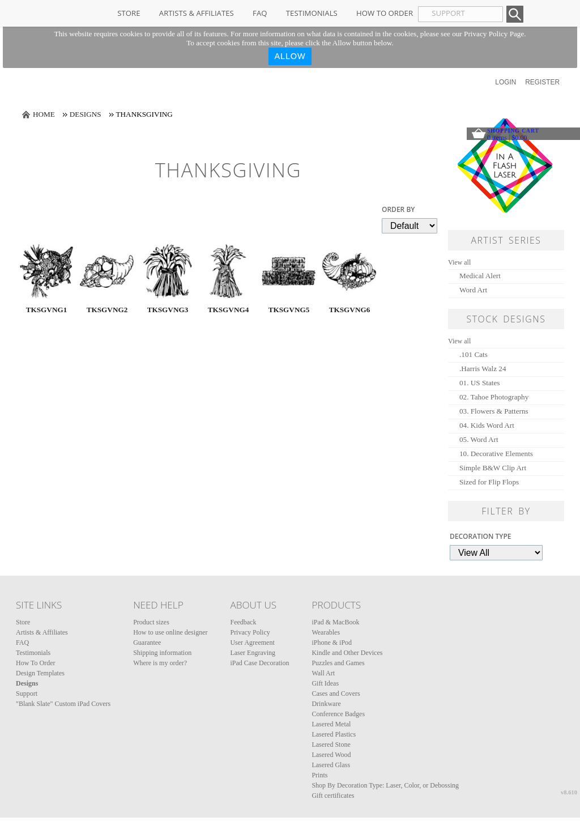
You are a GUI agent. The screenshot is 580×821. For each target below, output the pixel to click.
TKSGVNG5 (289, 309)
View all (459, 262)
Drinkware (326, 704)
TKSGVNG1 (46, 309)
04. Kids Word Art (486, 425)
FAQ (260, 13)
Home (44, 114)
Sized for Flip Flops (489, 482)
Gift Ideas (325, 683)
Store (128, 13)
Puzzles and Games (338, 663)
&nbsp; (46, 271)
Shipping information (162, 653)
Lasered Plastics (334, 734)
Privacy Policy (250, 632)
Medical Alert (480, 275)
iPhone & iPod (332, 642)
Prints (319, 775)
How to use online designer (170, 632)
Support (26, 693)
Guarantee (147, 642)
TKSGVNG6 (349, 309)
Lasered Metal (331, 724)
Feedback (243, 622)
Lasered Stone (331, 744)
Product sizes (151, 622)
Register (542, 82)
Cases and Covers (336, 693)
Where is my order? (160, 663)
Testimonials (312, 13)
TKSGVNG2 (107, 309)
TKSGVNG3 (168, 309)
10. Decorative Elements (496, 453)
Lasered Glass (331, 765)
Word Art (473, 290)
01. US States (479, 382)
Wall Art (323, 673)
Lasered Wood (331, 755)
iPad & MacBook (335, 622)
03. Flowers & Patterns (493, 411)
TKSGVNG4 (228, 309)
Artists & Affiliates (196, 13)
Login (505, 82)
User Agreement (252, 642)
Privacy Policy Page (494, 33)
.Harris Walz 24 (482, 368)
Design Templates (40, 673)
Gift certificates (333, 795)
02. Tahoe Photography (493, 397)
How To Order (384, 13)
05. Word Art (478, 439)
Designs (85, 114)
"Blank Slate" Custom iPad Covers (63, 704)
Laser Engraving (252, 653)
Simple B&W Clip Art (492, 467)
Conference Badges (338, 714)
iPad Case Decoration (259, 663)
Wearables (326, 632)
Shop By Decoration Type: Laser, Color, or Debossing (385, 785)
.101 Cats (473, 354)
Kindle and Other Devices (347, 653)
